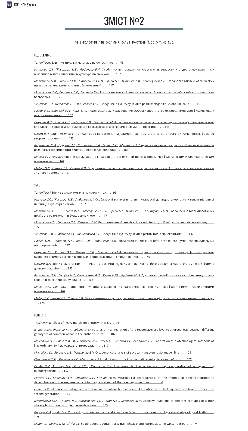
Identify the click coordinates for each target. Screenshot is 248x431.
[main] (124, 22)
